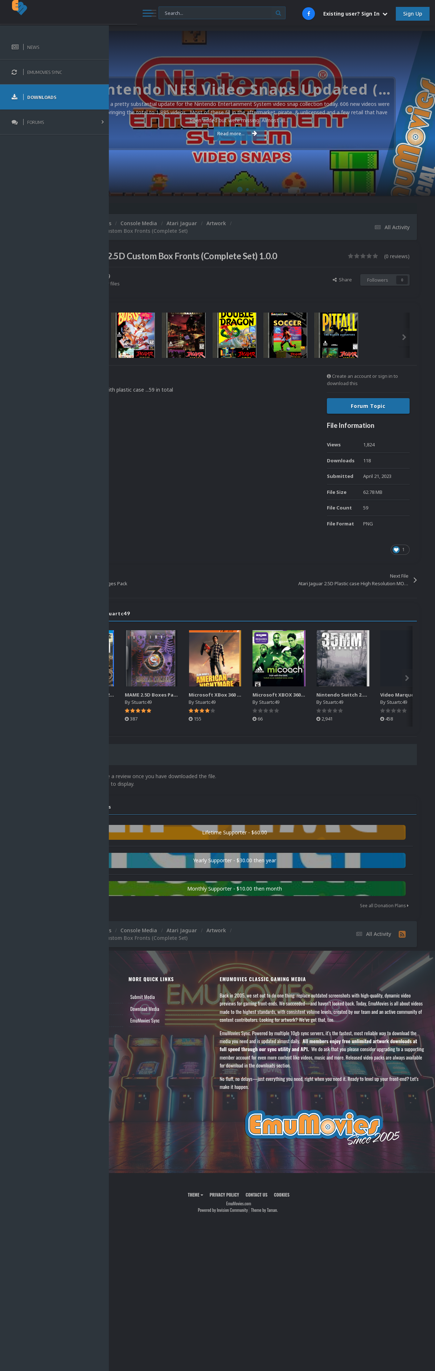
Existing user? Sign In (355, 13)
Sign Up (412, 13)
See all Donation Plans (384, 917)
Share (342, 293)
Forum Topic (368, 419)
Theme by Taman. (297, 1238)
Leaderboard (133, 1032)
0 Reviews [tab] (142, 768)
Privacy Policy (257, 1222)
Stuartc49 (164, 290)
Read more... (271, 133)
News (126, 1008)
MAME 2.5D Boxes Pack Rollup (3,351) (239, 708)
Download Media (197, 1020)
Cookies (315, 1222)
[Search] (195, 13)
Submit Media (194, 1008)
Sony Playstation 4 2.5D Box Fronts (172, 708)
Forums (128, 1020)
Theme (228, 1222)
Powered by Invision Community (256, 1238)
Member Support (136, 1043)
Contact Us (131, 1055)
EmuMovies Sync (197, 1032)
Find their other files (164, 297)
